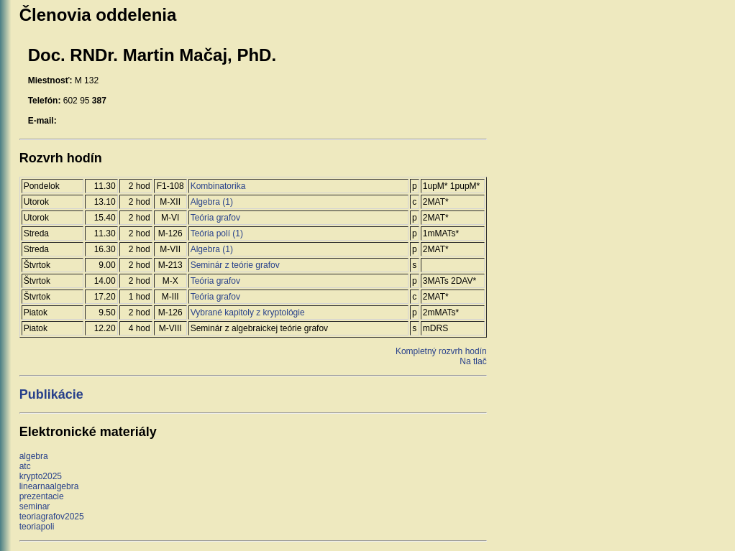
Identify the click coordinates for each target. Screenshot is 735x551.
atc (25, 466)
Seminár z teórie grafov (235, 265)
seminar (34, 506)
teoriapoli (37, 527)
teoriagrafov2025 (51, 516)
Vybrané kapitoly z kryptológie (248, 312)
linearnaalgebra (49, 486)
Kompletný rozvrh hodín (441, 351)
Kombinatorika (218, 186)
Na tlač (473, 361)
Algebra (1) (212, 202)
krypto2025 (40, 476)
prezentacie (41, 496)
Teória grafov (215, 218)
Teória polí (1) (217, 233)
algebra (33, 456)
